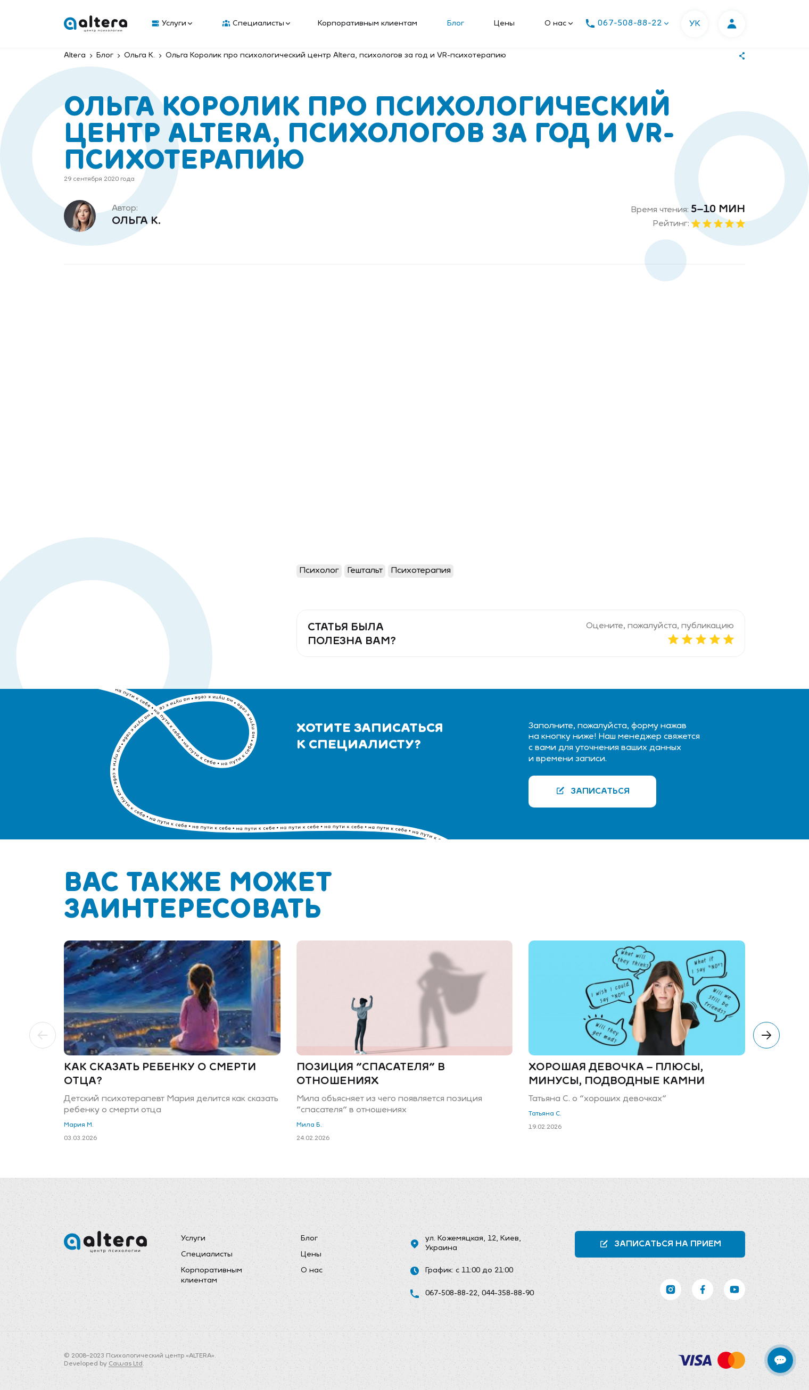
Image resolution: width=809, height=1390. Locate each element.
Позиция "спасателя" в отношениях (370, 1074)
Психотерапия (421, 571)
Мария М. (79, 1125)
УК (694, 24)
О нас (558, 24)
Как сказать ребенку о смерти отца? (160, 1074)
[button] (42, 1035)
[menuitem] (169, 24)
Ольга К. (136, 221)
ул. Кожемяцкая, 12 (460, 1239)
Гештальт (365, 571)
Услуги (172, 24)
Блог (455, 24)
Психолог (319, 571)
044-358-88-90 (508, 1293)
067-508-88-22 (451, 1293)
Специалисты (256, 24)
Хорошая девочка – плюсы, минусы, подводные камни (617, 1074)
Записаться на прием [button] (660, 1244)
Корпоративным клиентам (367, 24)
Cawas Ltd (126, 1364)
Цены (504, 24)
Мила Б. (309, 1125)
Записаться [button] (593, 791)
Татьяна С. (545, 1114)
